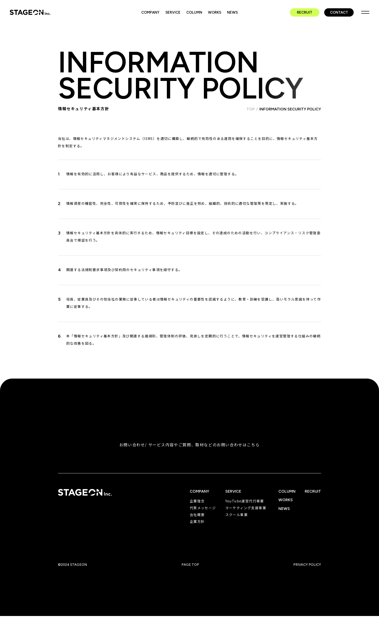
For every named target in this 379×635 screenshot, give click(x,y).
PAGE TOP (190, 565)
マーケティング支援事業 (245, 507)
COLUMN (194, 12)
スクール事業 (236, 514)
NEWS (232, 12)
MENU (365, 12)
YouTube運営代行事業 (244, 500)
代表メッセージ (203, 507)
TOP (250, 109)
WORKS (214, 12)
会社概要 (197, 514)
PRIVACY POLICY (307, 565)
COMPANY (150, 12)
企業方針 (197, 521)
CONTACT (339, 12)
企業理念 (197, 500)
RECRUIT (304, 12)
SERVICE (172, 12)
